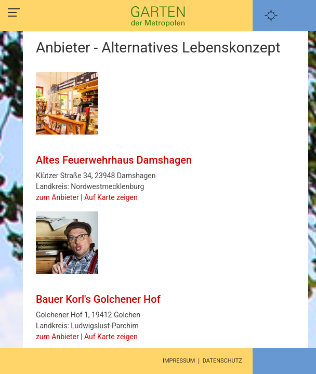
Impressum (179, 360)
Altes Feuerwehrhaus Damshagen (114, 160)
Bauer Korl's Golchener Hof (98, 299)
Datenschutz (222, 360)
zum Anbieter (57, 197)
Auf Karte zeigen (111, 197)
